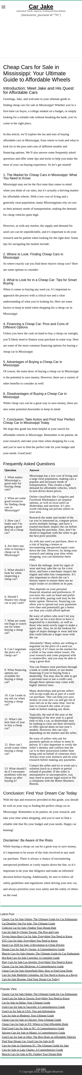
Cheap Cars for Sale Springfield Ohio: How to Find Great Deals (37, 970)
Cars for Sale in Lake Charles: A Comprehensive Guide (32, 1049)
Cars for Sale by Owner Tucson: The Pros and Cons (30, 932)
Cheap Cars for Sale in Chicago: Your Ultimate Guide (31, 1019)
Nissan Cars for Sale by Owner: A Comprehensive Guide (33, 949)
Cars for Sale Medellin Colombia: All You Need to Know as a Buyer (39, 974)
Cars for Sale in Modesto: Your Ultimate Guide (28, 1015)
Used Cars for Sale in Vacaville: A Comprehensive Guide (33, 1006)
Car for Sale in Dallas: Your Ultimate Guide (26, 1002)
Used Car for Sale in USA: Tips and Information (28, 1011)
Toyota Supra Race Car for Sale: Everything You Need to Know (37, 936)
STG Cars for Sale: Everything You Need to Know (30, 940)
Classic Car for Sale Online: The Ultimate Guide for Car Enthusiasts (39, 919)
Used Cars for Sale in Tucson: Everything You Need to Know (36, 998)
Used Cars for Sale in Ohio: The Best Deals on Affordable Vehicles (39, 1036)
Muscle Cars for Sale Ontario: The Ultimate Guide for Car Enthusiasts (41, 953)
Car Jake (41, 6)
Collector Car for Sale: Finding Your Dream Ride (29, 927)
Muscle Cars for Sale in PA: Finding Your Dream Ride (32, 1054)
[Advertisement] (41, 38)
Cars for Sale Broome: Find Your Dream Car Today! (31, 979)
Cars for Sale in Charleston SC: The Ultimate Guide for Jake (35, 1045)
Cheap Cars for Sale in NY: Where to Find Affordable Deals (35, 1024)
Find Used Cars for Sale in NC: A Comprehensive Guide (33, 1028)
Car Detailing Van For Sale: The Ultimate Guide (28, 923)
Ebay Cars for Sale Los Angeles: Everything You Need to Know (37, 962)
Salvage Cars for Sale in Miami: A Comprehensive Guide (33, 1032)
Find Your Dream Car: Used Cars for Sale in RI (28, 1041)
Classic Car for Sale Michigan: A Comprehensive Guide (33, 966)
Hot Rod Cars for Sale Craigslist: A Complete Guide (31, 957)
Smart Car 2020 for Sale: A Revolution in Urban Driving (33, 944)
